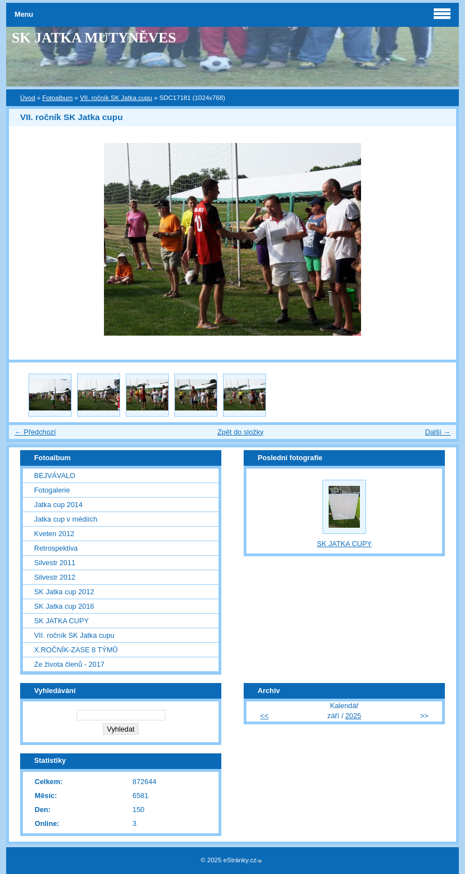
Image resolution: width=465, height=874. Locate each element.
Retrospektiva (56, 548)
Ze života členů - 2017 (69, 664)
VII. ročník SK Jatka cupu (116, 97)
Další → (437, 432)
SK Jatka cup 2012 (64, 592)
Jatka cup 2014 (58, 504)
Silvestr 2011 (54, 562)
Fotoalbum (57, 97)
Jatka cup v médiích (65, 519)
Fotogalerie (52, 490)
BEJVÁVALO (54, 475)
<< (264, 715)
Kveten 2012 (54, 533)
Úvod (27, 97)
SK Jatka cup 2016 (64, 606)
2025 (353, 715)
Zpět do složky (240, 432)
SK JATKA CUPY (61, 621)
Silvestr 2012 (54, 577)
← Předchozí (35, 432)
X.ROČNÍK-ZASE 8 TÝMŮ (76, 650)
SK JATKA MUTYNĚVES (94, 38)
